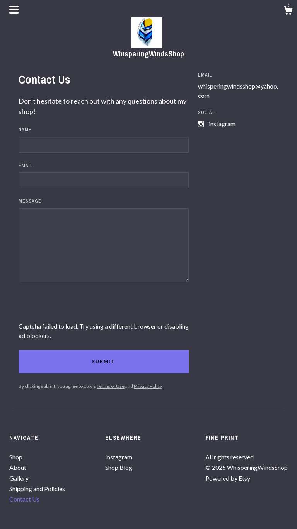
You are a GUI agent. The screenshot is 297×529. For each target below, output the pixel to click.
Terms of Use (111, 386)
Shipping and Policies (37, 488)
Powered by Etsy (227, 478)
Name (25, 129)
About (17, 467)
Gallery (19, 478)
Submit (103, 361)
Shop (15, 457)
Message (30, 201)
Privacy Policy (148, 386)
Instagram (222, 123)
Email (26, 165)
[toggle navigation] (14, 10)
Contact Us (24, 499)
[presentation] (77, 307)
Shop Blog (118, 467)
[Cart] (288, 11)
